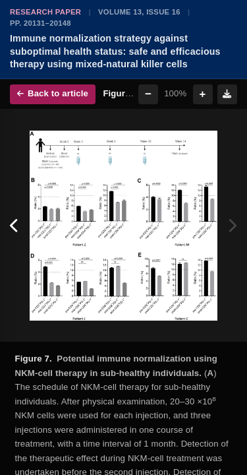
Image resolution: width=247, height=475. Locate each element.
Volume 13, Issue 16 (139, 12)
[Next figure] (232, 225)
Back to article (52, 93)
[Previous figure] (15, 225)
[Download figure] (227, 94)
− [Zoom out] (148, 94)
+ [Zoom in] (203, 94)
